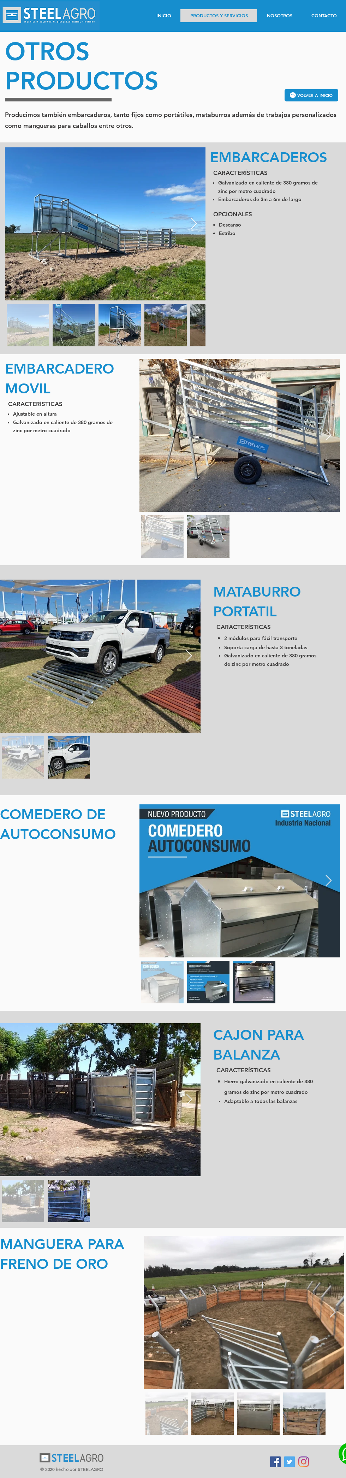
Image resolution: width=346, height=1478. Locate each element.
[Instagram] (303, 1461)
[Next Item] (193, 224)
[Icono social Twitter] (289, 1461)
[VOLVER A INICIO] (311, 95)
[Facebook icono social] (275, 1461)
